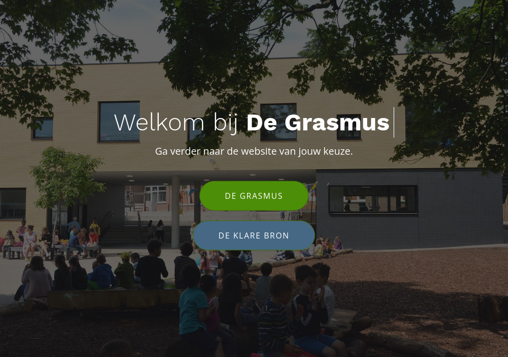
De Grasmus (254, 195)
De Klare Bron (253, 235)
